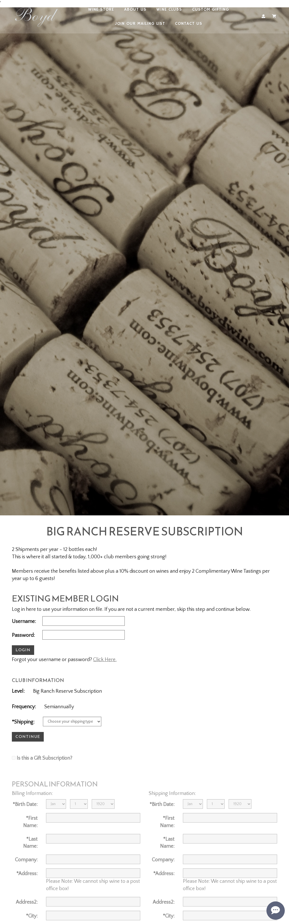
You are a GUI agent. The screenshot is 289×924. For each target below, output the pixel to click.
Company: (26, 860)
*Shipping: (23, 722)
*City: (32, 916)
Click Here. (105, 660)
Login (23, 650)
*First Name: (30, 822)
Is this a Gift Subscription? (44, 758)
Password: (23, 635)
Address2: (27, 902)
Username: (24, 621)
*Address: (27, 874)
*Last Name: (30, 842)
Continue (28, 737)
